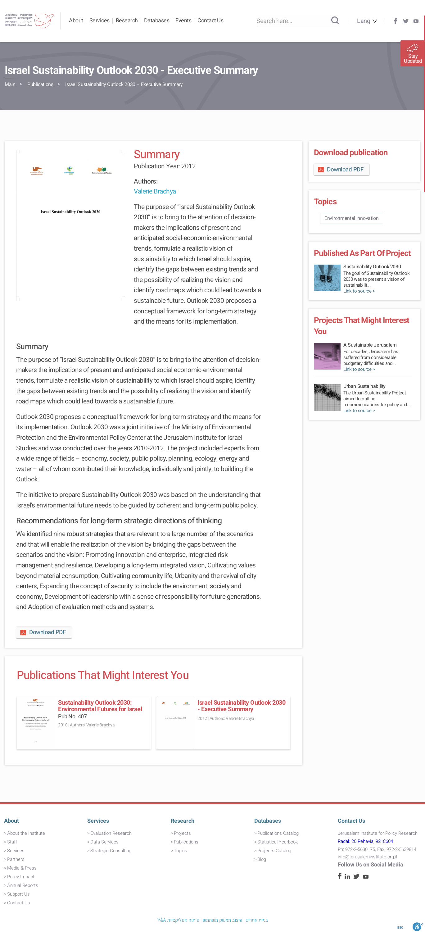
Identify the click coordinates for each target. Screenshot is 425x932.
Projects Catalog (274, 850)
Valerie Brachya (155, 191)
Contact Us (210, 20)
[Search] (335, 20)
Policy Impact (20, 876)
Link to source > (359, 291)
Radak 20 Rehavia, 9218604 (365, 841)
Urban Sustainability (364, 386)
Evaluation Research (111, 833)
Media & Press (22, 868)
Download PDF (42, 632)
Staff (12, 842)
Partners (16, 859)
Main (10, 84)
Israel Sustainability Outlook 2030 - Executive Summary (241, 706)
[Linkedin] (347, 877)
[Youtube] (416, 21)
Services (99, 20)
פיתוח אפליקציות (183, 920)
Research (127, 20)
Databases (157, 20)
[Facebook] (395, 21)
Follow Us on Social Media (370, 865)
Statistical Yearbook (277, 842)
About (76, 20)
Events (183, 20)
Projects (182, 833)
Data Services (104, 842)
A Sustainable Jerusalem (370, 345)
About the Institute (26, 833)
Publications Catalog (278, 833)
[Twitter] (406, 21)
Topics (180, 850)
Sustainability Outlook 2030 (372, 267)
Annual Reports (22, 885)
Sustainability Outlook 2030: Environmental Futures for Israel (100, 706)
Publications (40, 84)
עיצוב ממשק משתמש (222, 920)
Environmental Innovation (351, 218)
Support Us (18, 894)
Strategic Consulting (110, 850)
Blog (261, 859)
